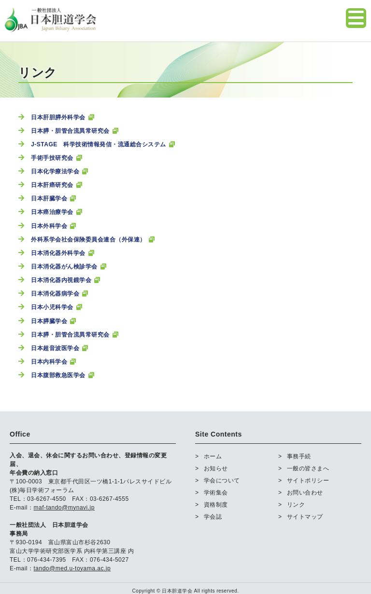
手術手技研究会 (52, 158)
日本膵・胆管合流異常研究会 (70, 130)
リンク (296, 504)
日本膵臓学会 (49, 321)
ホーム (213, 456)
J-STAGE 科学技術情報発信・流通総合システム (98, 144)
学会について (222, 480)
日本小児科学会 (52, 307)
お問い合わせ (305, 492)
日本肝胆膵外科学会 (58, 117)
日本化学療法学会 (55, 171)
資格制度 (216, 504)
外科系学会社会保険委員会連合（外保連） (88, 239)
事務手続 (299, 456)
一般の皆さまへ (308, 468)
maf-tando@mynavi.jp (64, 507)
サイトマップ (305, 516)
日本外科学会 (49, 226)
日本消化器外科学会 (58, 253)
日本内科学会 (49, 361)
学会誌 (213, 516)
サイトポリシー (308, 480)
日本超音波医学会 (55, 348)
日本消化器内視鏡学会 (61, 280)
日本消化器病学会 (55, 293)
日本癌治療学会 (52, 212)
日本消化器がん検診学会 (64, 266)
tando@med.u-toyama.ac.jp (72, 568)
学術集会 (216, 492)
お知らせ (216, 468)
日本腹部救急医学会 (58, 375)
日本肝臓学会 (49, 198)
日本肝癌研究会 (52, 185)
